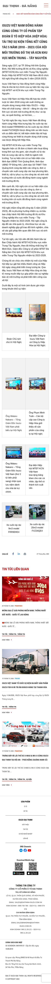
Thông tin (12, 634)
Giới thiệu (25, 825)
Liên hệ (25, 838)
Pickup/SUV (18, 606)
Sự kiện (29, 779)
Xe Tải (25, 811)
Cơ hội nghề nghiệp (25, 834)
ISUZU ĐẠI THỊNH (25, 820)
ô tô (25, 806)
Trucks (17, 678)
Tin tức (4, 634)
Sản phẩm (25, 801)
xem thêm (7, 640)
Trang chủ (6, 14)
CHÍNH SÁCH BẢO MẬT (13, 942)
